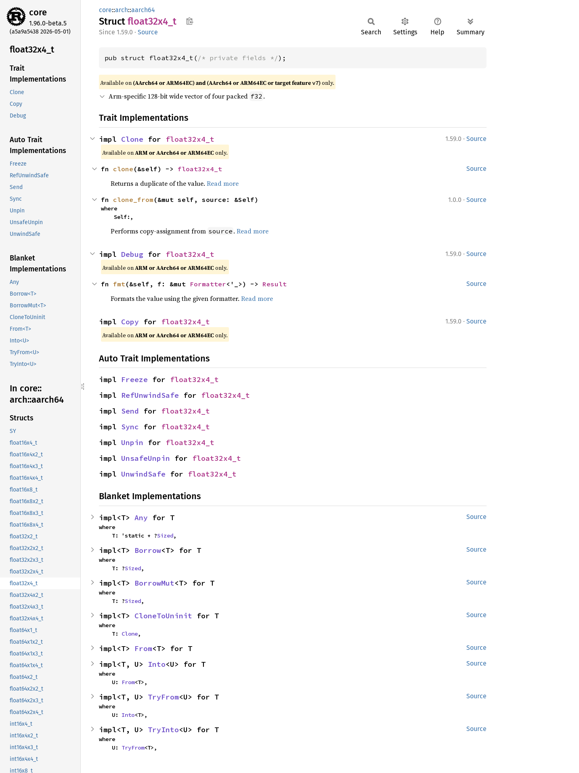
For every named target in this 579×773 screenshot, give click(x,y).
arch (121, 10)
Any (141, 517)
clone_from (133, 199)
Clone (132, 139)
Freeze (134, 379)
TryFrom (163, 697)
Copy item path (189, 21)
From (143, 648)
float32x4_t (190, 139)
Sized (165, 535)
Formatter (208, 284)
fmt (119, 284)
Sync (130, 426)
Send (130, 411)
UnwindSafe (143, 474)
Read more (223, 183)
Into (157, 664)
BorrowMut (154, 583)
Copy (130, 321)
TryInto (163, 729)
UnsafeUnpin (145, 458)
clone (123, 169)
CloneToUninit (163, 615)
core (38, 12)
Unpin (132, 442)
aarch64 (143, 10)
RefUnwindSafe (150, 395)
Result (274, 284)
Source (148, 32)
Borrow (147, 550)
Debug (132, 254)
